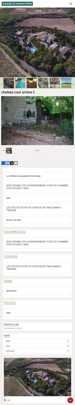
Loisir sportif (37, 351)
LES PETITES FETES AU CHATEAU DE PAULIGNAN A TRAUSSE (33, 209)
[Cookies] (5, 400)
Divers (37, 346)
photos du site (13, 220)
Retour (37, 150)
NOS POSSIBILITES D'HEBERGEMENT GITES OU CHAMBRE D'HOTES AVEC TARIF (37, 187)
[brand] (17, 4)
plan (8, 198)
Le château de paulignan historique (23, 176)
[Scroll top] (70, 400)
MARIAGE (11, 291)
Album (8, 400)
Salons (37, 341)
